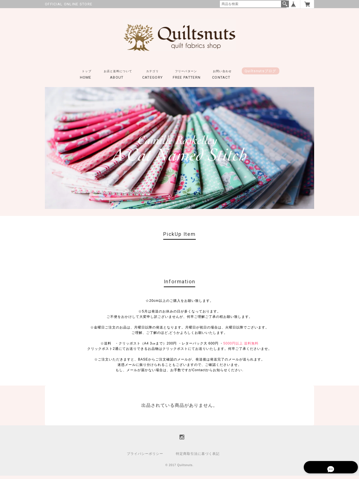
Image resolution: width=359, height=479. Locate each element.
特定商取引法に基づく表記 (198, 457)
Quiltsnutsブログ (261, 74)
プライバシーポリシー (145, 457)
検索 (285, 4)
